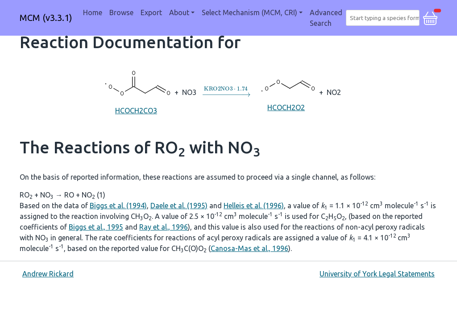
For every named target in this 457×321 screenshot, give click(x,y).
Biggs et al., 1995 (96, 227)
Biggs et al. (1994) (118, 206)
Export (151, 12)
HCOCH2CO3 (136, 92)
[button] (430, 17)
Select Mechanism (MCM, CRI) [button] (249, 12)
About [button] (179, 12)
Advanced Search (326, 17)
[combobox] (384, 18)
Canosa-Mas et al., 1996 (249, 248)
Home (92, 12)
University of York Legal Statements (377, 274)
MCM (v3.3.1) (46, 17)
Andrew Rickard (48, 274)
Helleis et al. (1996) (254, 206)
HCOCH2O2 (286, 91)
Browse (121, 12)
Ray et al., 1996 (163, 227)
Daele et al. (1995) (179, 206)
